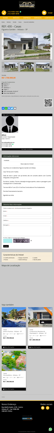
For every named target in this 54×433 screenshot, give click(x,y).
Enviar (6, 246)
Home (5, 18)
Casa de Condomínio (29, 22)
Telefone (5, 220)
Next (51, 46)
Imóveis (16, 18)
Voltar (3, 397)
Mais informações (8, 347)
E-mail (50, 13)
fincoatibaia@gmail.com (8, 142)
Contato (49, 18)
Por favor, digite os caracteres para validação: (14, 237)
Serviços (38, 18)
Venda (14, 22)
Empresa (27, 18)
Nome (5, 211)
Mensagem (6, 225)
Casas (20, 22)
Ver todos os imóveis (27, 149)
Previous (3, 46)
